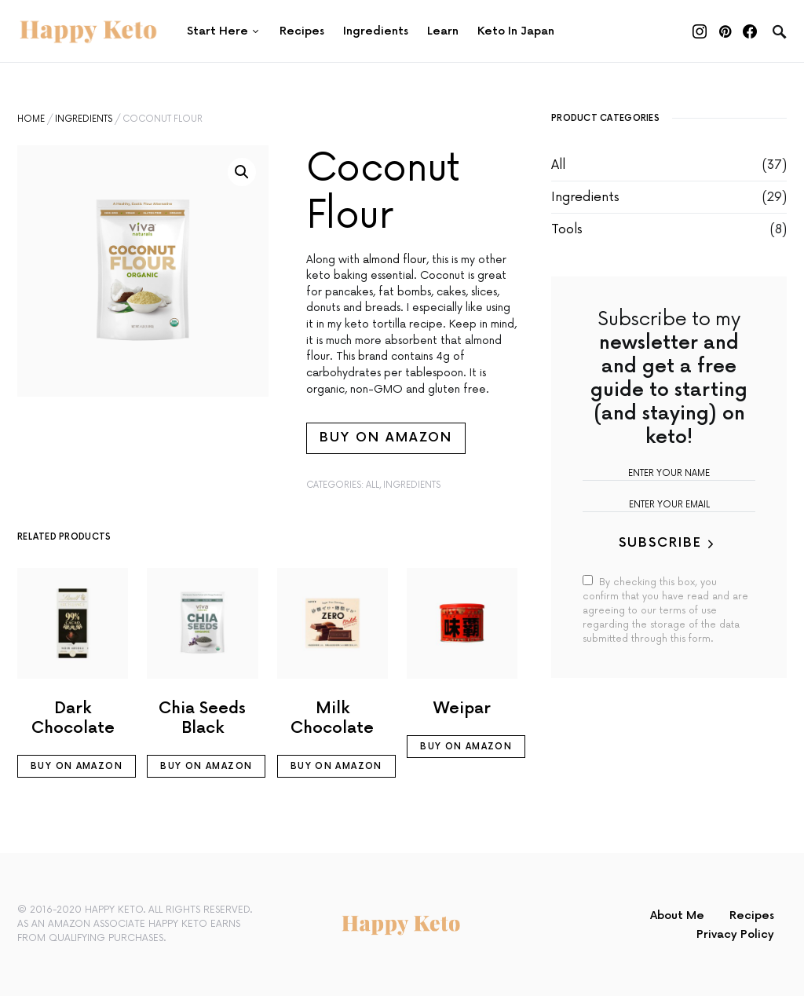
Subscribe (660, 543)
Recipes (751, 915)
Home (31, 119)
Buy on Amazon (386, 437)
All (372, 485)
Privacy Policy (735, 934)
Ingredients (83, 119)
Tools (567, 229)
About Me (677, 915)
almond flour (394, 259)
